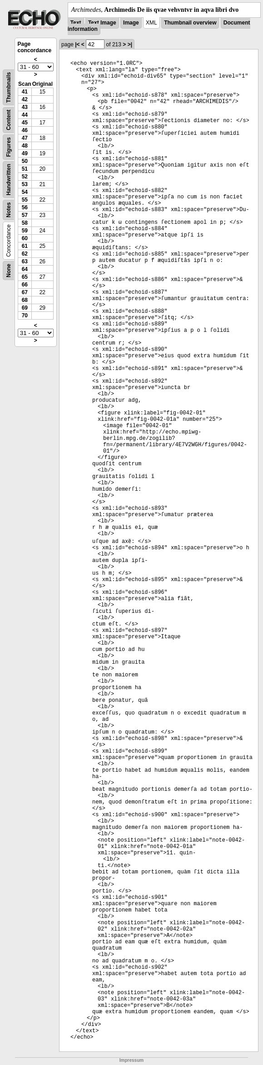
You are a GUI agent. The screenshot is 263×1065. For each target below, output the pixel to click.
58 (25, 223)
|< (77, 44)
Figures (8, 147)
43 (25, 107)
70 (25, 315)
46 (25, 130)
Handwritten (8, 179)
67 (25, 292)
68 (25, 300)
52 (25, 176)
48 (25, 146)
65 (25, 277)
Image (131, 23)
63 (25, 261)
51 (25, 169)
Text (75, 23)
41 (25, 92)
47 (25, 138)
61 (25, 246)
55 (25, 200)
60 (25, 238)
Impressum (131, 1060)
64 (25, 269)
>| (130, 44)
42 (25, 99)
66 (25, 284)
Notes (8, 209)
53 (25, 184)
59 (25, 230)
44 (25, 115)
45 (25, 122)
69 (25, 308)
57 (25, 215)
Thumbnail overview (190, 23)
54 (25, 192)
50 (25, 161)
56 (25, 207)
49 (25, 153)
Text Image (102, 23)
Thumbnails (8, 87)
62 (25, 254)
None (8, 270)
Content (8, 120)
